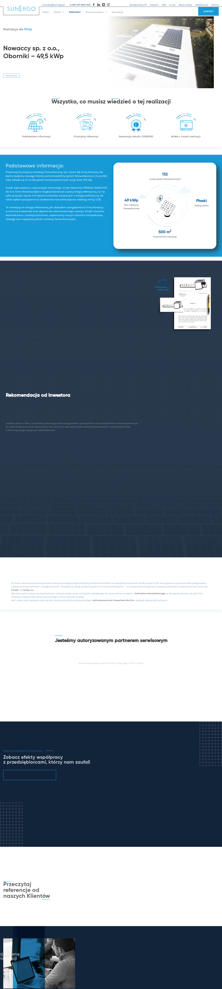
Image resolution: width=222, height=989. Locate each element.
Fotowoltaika (11, 76)
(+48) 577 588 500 (80, 4)
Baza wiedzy (185, 4)
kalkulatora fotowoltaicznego (150, 593)
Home (45, 12)
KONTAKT (208, 11)
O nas (172, 4)
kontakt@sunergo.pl (53, 4)
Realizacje (117, 12)
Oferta (59, 11)
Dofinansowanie (96, 11)
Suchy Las (28, 590)
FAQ (164, 4)
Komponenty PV (138, 4)
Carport (154, 4)
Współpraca (201, 4)
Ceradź (14, 590)
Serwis (215, 4)
